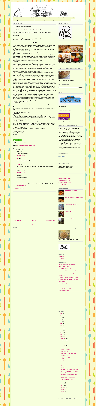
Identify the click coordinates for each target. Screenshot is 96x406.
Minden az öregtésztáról (63, 290)
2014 (61, 325)
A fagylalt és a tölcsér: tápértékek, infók (66, 264)
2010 (61, 332)
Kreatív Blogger (64, 351)
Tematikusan (61, 256)
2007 (61, 393)
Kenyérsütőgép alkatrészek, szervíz (66, 285)
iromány (26, 145)
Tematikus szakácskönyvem (61, 17)
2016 (61, 321)
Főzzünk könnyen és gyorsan (42, 20)
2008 (61, 336)
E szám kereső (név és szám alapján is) (67, 270)
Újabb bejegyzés (17, 220)
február (63, 389)
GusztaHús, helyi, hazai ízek (64, 182)
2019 (61, 315)
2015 (61, 323)
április (62, 385)
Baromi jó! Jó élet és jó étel (64, 180)
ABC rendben (61, 258)
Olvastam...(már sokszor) (22, 27)
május (62, 383)
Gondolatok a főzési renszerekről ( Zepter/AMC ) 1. (69, 277)
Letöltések (72, 17)
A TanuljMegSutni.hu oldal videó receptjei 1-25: (23, 20)
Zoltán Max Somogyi (62, 156)
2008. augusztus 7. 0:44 (21, 185)
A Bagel (62, 360)
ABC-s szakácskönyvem (48, 17)
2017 (61, 319)
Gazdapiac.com (61, 275)
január (62, 391)
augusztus (63, 345)
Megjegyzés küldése (19, 188)
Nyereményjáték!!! (69, 211)
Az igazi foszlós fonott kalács (71, 190)
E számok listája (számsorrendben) (66, 273)
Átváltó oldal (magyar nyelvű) (64, 266)
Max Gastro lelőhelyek (24, 17)
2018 (61, 317)
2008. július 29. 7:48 (20, 161)
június (62, 382)
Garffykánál (36, 29)
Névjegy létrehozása (62, 158)
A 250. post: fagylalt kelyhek (67, 379)
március (63, 387)
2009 (61, 334)
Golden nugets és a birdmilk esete (72, 204)
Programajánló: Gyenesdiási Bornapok (69, 369)
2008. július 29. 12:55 (21, 179)
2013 (61, 327)
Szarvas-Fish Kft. (62, 184)
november (63, 340)
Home (15, 17)
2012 (61, 328)
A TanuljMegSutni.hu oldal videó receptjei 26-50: (60, 20)
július (62, 347)
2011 (61, 330)
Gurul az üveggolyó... (65, 365)
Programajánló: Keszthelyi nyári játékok (69, 363)
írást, (27, 29)
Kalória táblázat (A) (62, 281)
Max (17, 158)
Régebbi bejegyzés (50, 220)
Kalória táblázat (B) (62, 283)
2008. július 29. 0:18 (20, 155)
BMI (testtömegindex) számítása (65, 268)
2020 (61, 313)
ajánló (18, 145)
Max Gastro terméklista (36, 17)
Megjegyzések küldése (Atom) (37, 224)
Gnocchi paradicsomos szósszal (68, 377)
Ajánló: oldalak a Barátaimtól (67, 362)
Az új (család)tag (64, 355)
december (63, 338)
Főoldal (34, 220)
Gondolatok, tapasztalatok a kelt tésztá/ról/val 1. (68, 279)
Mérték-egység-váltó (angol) (64, 288)
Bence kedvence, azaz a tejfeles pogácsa (74, 197)
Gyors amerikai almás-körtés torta (68, 353)
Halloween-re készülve (69, 218)
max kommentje (31, 145)
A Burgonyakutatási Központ (64, 178)
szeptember (64, 343)
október (63, 342)
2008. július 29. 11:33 (21, 172)
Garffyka (16, 136)
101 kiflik (63, 367)
